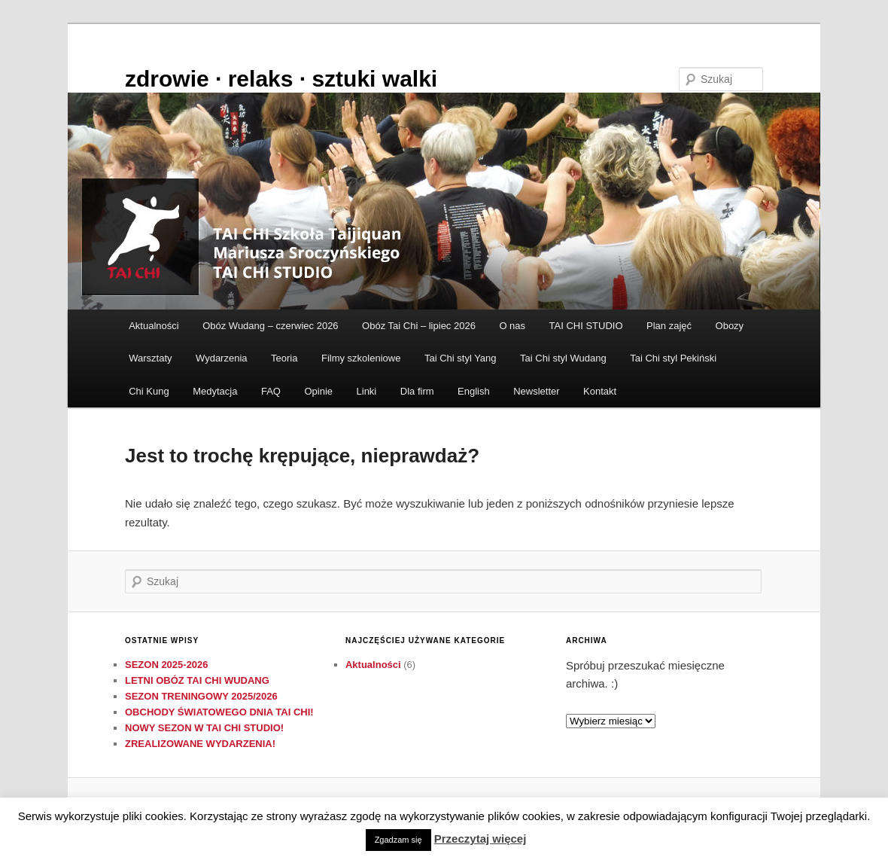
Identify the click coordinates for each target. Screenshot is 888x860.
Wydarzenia (222, 358)
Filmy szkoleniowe (360, 358)
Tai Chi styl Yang (460, 358)
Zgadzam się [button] (398, 839)
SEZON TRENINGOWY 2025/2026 (201, 696)
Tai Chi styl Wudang (563, 358)
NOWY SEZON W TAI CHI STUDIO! (204, 727)
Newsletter (536, 391)
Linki (367, 391)
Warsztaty (150, 358)
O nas (512, 325)
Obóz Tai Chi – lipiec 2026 (419, 325)
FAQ (271, 391)
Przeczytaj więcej (480, 838)
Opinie (318, 391)
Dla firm (417, 391)
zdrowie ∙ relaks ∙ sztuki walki (281, 78)
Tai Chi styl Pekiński (673, 358)
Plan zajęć (669, 325)
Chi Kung (149, 391)
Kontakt (599, 391)
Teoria (284, 358)
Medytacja (215, 391)
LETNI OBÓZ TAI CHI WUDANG (197, 680)
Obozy (730, 325)
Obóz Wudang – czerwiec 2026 (270, 325)
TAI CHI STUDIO (586, 325)
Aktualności (153, 325)
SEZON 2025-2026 (166, 664)
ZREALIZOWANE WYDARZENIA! (200, 743)
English (474, 391)
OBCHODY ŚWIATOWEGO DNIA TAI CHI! (219, 712)
